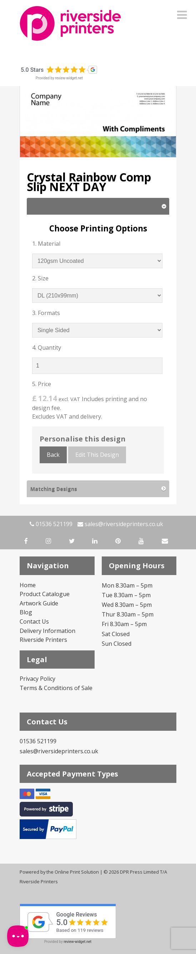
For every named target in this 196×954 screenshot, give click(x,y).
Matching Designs (53, 488)
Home (28, 585)
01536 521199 (51, 524)
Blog (26, 612)
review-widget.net (69, 78)
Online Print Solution (77, 872)
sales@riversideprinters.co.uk (120, 524)
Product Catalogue (45, 594)
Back (53, 455)
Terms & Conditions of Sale (56, 688)
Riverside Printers (43, 640)
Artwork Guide (39, 603)
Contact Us (34, 621)
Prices (38, 206)
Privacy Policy (37, 679)
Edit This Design (97, 455)
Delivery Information (47, 631)
